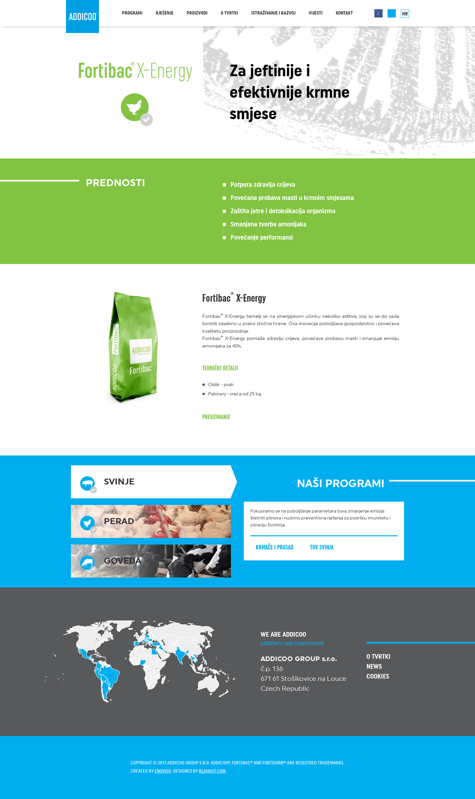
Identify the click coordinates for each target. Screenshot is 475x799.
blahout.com (212, 771)
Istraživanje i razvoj (273, 13)
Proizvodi (197, 13)
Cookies (377, 676)
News (374, 666)
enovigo (163, 771)
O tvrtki (229, 13)
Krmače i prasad (279, 547)
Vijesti (316, 13)
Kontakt (344, 13)
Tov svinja (326, 547)
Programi (132, 13)
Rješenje (165, 13)
